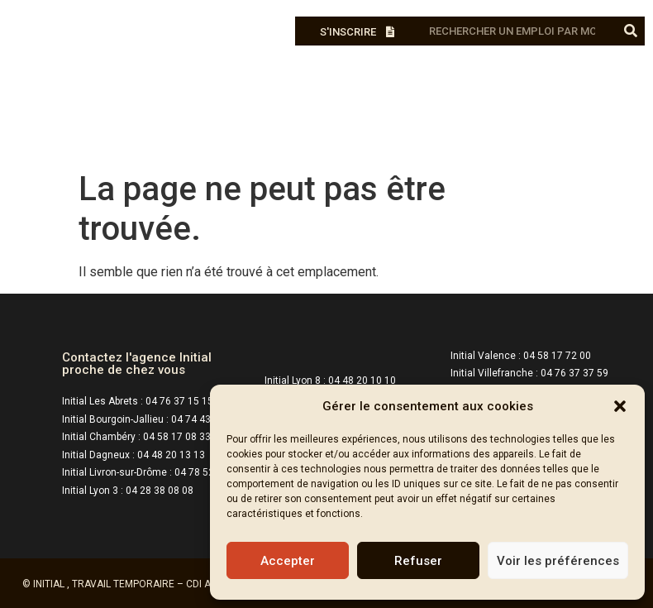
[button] (620, 406)
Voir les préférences (558, 560)
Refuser (418, 560)
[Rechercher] (630, 31)
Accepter (287, 560)
